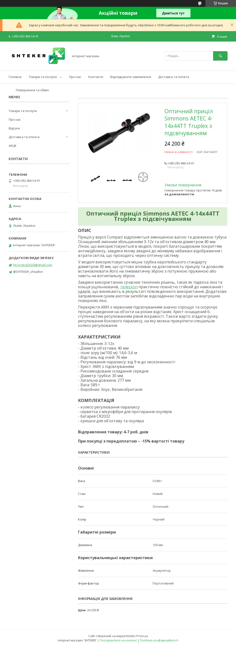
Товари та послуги (43, 77)
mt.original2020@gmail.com (32, 265)
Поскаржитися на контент (118, 640)
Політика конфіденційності (159, 640)
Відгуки (14, 128)
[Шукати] (220, 56)
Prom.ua (142, 636)
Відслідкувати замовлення (130, 77)
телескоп (129, 286)
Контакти (95, 77)
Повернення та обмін (32, 90)
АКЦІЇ (12, 145)
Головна (15, 77)
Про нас (75, 77)
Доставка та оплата (173, 77)
